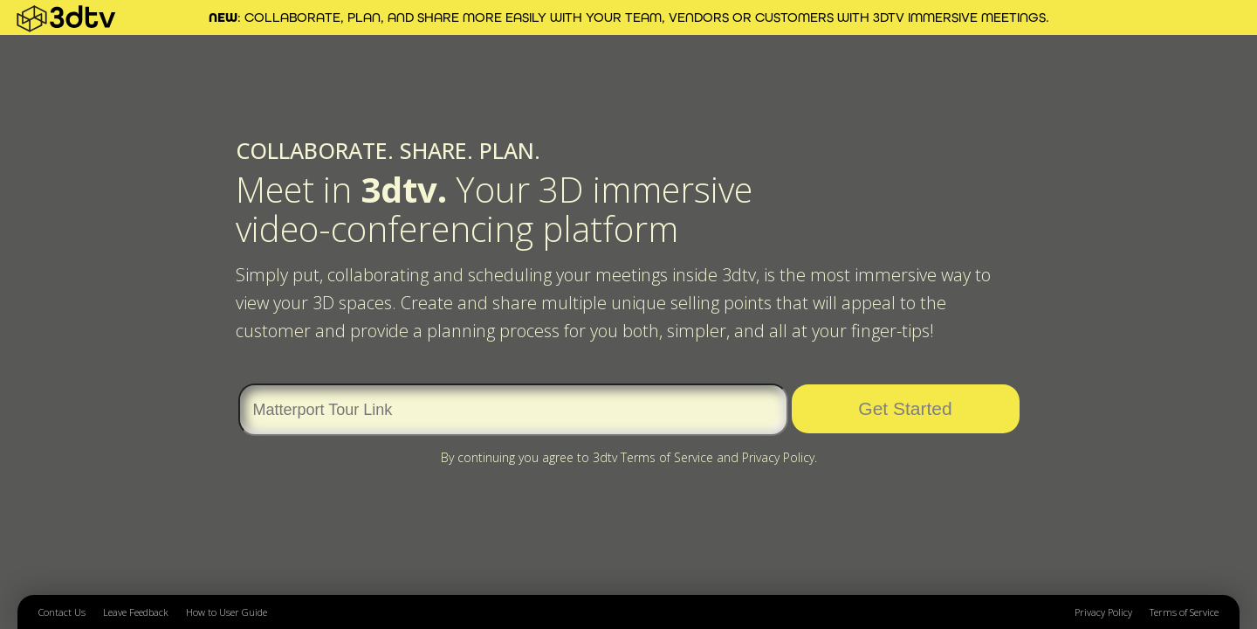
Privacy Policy (1103, 612)
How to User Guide (226, 612)
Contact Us (62, 612)
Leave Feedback (135, 612)
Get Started (904, 408)
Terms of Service (1184, 612)
